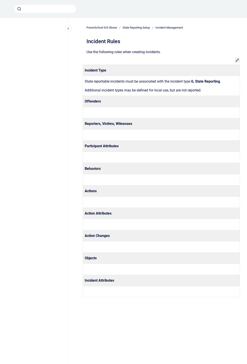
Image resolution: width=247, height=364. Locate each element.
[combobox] (45, 9)
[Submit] (19, 8)
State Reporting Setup (136, 27)
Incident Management (169, 27)
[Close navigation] (68, 28)
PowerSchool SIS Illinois (101, 27)
